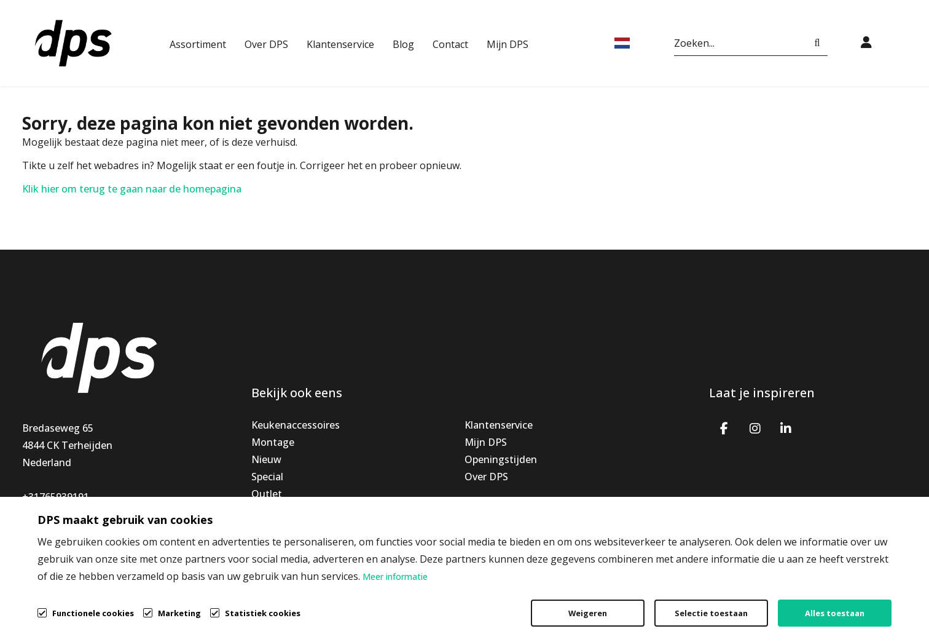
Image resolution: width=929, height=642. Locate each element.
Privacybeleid (756, 602)
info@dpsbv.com (61, 514)
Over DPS (266, 44)
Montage (272, 442)
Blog (403, 44)
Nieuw (266, 459)
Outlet (266, 494)
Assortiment (198, 44)
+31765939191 (55, 497)
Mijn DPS (507, 44)
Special (267, 476)
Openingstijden (500, 459)
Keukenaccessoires (295, 425)
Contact (450, 44)
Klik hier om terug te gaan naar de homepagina (131, 189)
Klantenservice (340, 44)
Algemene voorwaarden (639, 602)
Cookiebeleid (846, 602)
